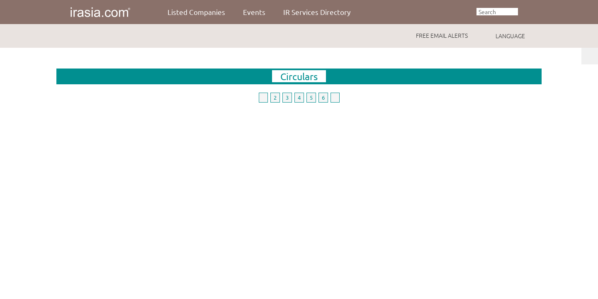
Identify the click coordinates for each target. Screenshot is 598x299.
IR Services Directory (316, 11)
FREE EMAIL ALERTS (442, 35)
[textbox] (497, 11)
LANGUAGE (510, 36)
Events (254, 11)
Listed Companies (196, 11)
